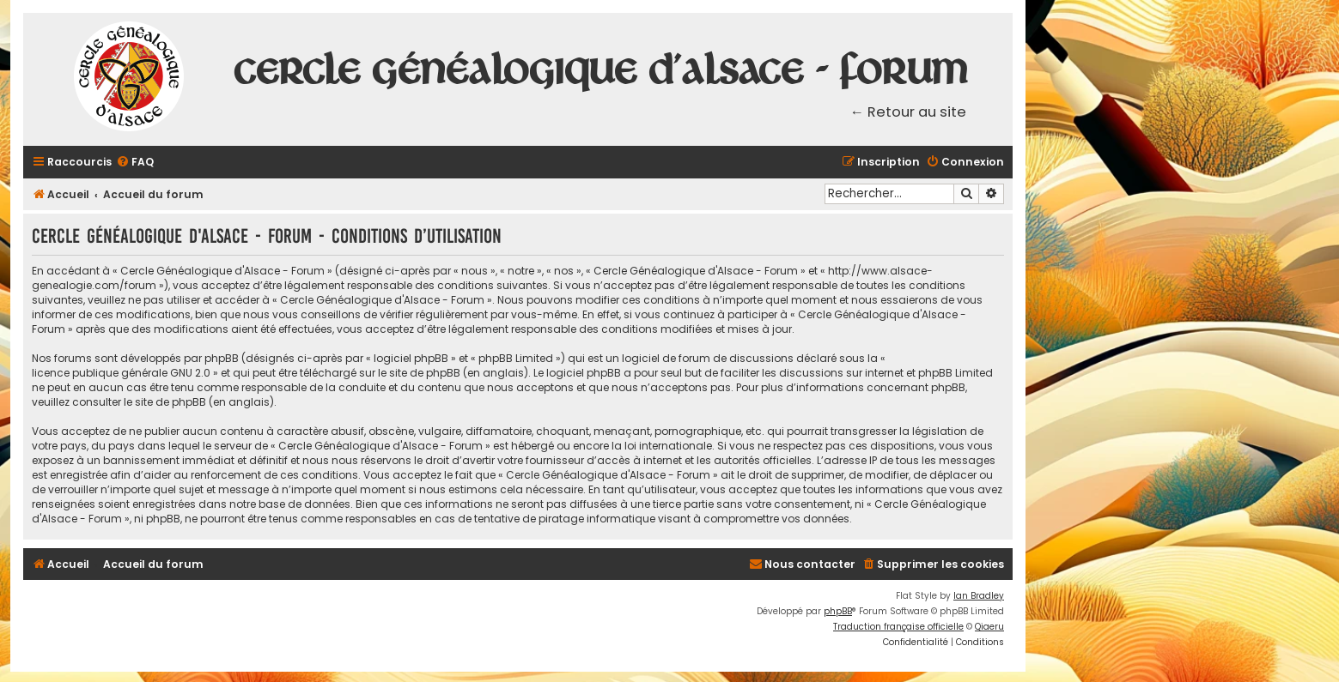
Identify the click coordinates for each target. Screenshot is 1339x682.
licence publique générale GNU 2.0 (121, 372)
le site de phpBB (419, 372)
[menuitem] (135, 162)
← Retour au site (908, 112)
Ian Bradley (978, 595)
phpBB (838, 611)
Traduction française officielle (898, 626)
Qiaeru (989, 626)
